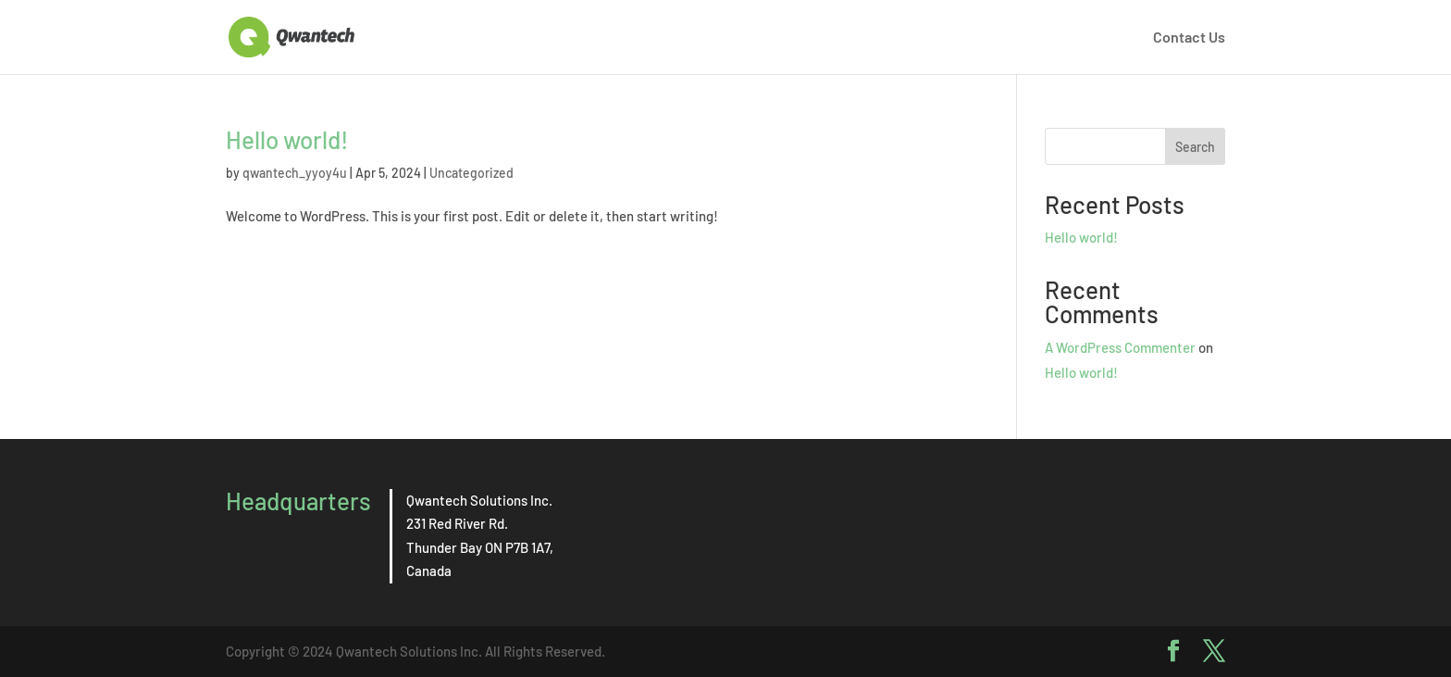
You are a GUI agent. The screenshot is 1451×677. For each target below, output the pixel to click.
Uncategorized (471, 173)
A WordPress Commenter (1120, 347)
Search (1195, 147)
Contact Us (1189, 38)
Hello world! (287, 139)
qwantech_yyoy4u (294, 173)
